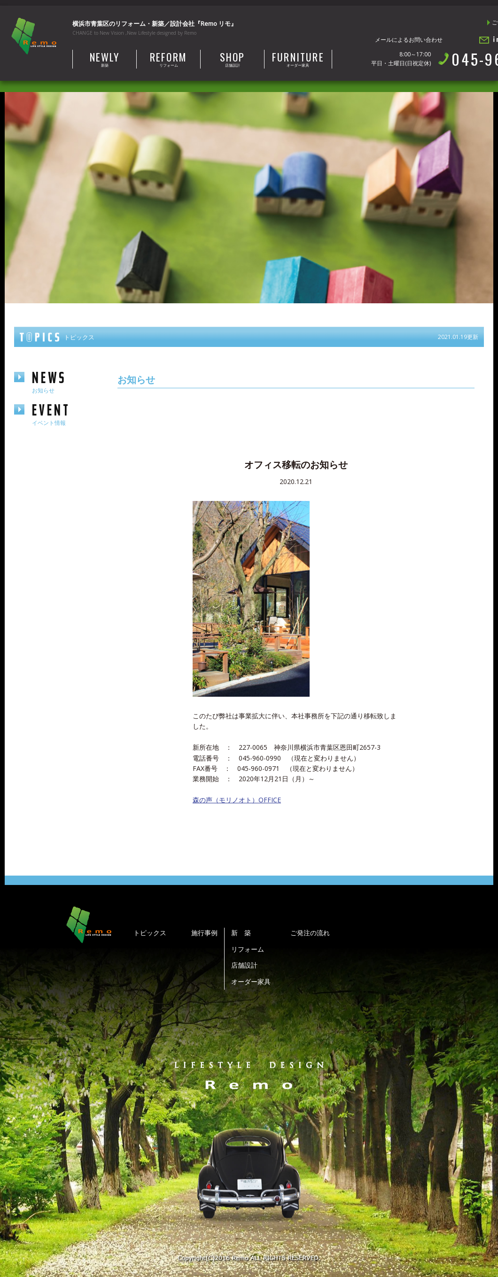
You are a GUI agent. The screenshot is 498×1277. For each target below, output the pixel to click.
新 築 (241, 932)
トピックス (149, 932)
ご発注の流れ (310, 932)
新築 (104, 59)
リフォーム (168, 59)
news (65, 381)
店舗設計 (232, 59)
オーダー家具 (298, 59)
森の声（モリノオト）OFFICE (237, 799)
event (65, 414)
